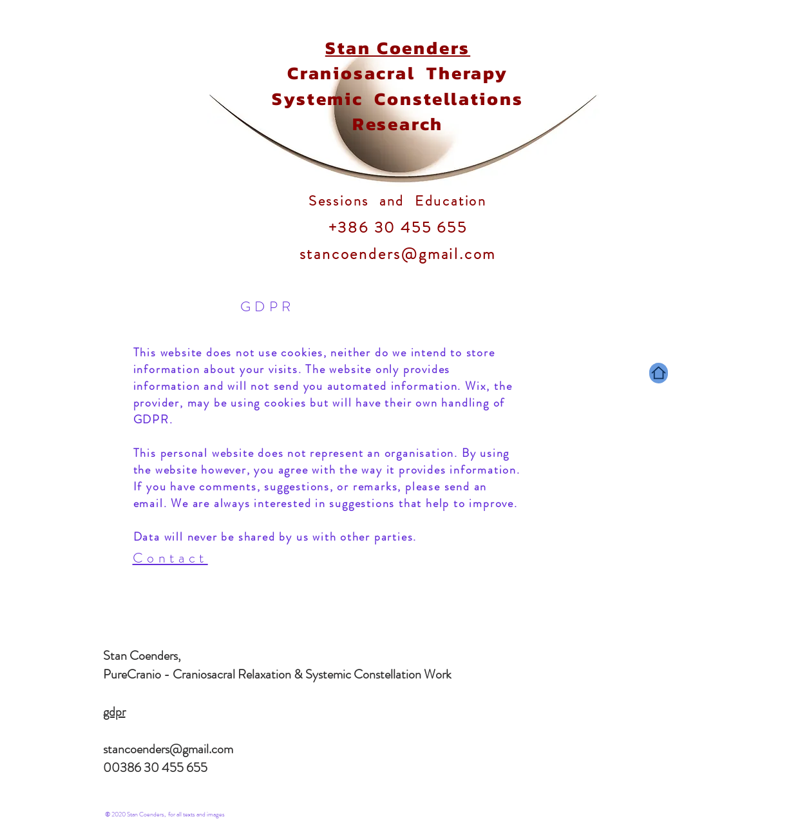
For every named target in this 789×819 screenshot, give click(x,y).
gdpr (114, 711)
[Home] (658, 373)
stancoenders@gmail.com (168, 749)
